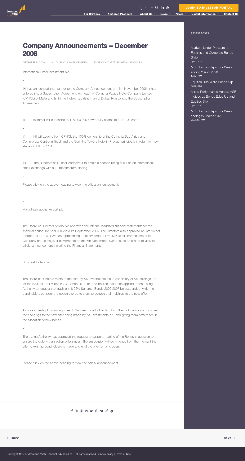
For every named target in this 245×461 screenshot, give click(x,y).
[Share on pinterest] (87, 411)
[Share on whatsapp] (97, 411)
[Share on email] (111, 411)
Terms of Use (123, 453)
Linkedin (163, 7)
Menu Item (172, 8)
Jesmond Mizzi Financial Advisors (120, 62)
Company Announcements (71, 62)
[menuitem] (142, 8)
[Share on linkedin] (92, 411)
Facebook (153, 7)
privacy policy (105, 453)
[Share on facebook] (72, 411)
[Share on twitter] (77, 411)
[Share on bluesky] (102, 411)
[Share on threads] (82, 411)
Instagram (157, 7)
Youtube (168, 7)
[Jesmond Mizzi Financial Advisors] (16, 11)
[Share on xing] (107, 411)
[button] (142, 8)
